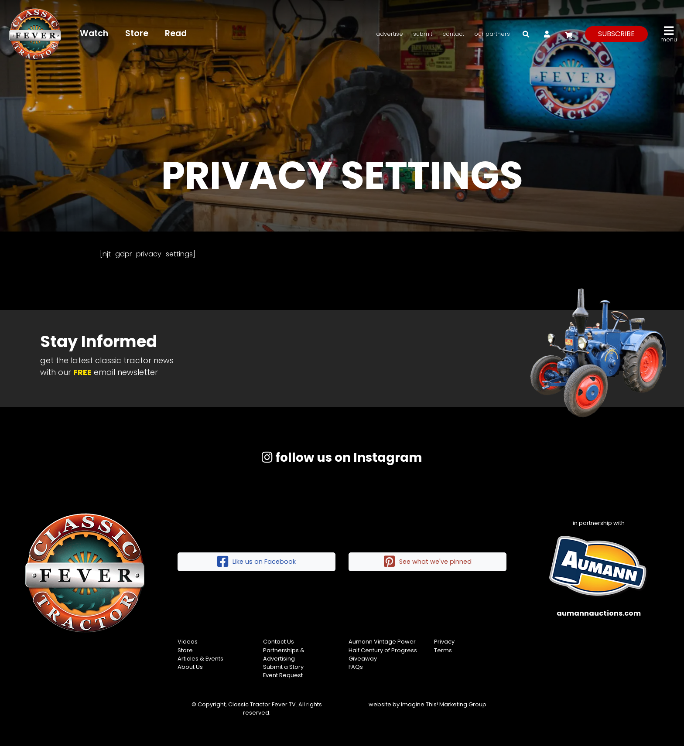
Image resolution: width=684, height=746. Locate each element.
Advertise (389, 33)
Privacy (444, 641)
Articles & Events (200, 658)
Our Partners (492, 33)
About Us (190, 667)
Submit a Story (283, 667)
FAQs (356, 667)
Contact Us (278, 641)
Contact (453, 33)
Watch (94, 33)
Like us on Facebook (256, 561)
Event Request (283, 675)
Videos (188, 641)
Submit (422, 33)
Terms (443, 650)
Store (136, 33)
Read (176, 33)
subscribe (616, 34)
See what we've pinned (428, 561)
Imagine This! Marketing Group (443, 704)
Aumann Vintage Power (382, 641)
